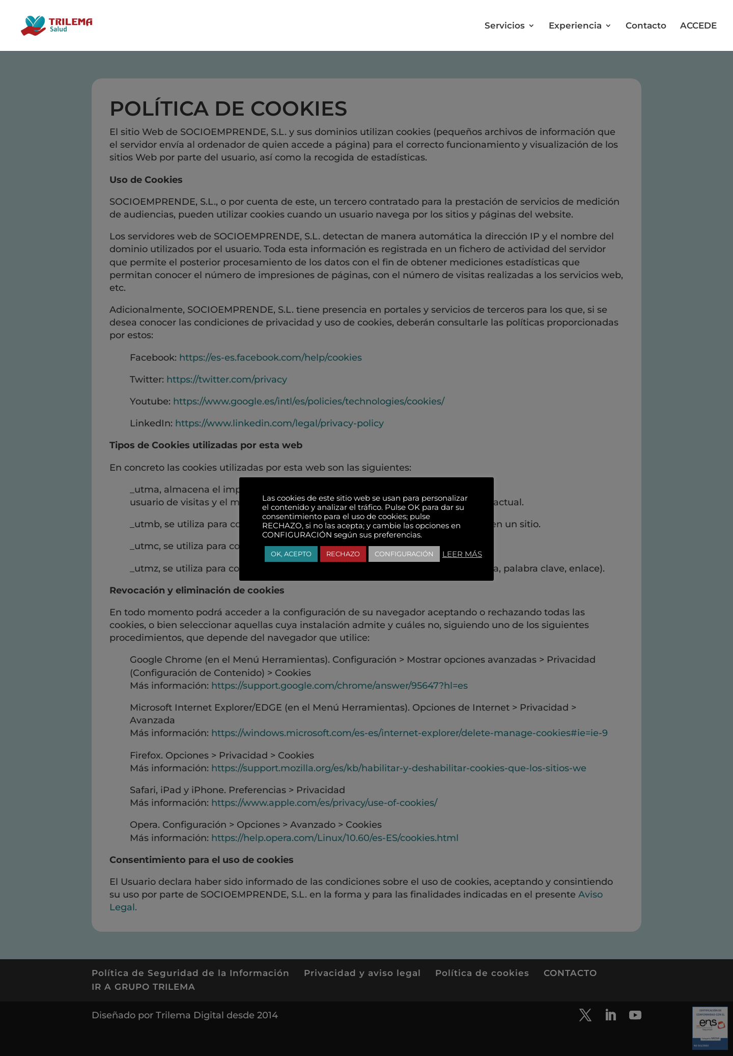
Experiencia (575, 26)
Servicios (505, 26)
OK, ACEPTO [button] (291, 554)
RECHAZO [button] (343, 554)
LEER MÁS (462, 554)
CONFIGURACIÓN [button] (404, 554)
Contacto (646, 26)
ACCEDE (698, 26)
